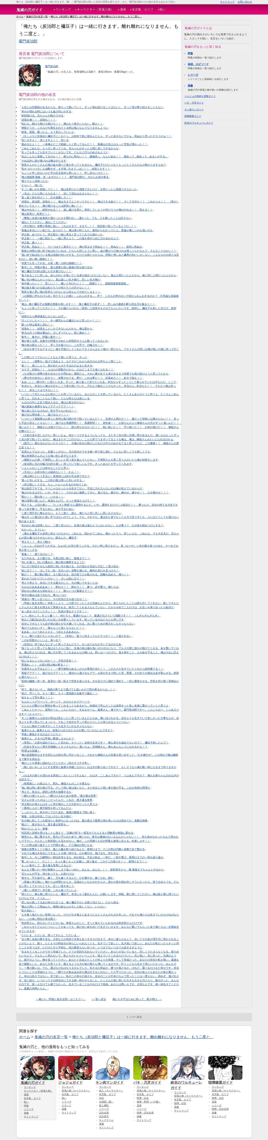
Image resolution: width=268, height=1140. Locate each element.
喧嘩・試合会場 (145, 1112)
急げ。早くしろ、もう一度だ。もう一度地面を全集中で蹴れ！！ (59, 693)
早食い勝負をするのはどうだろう (41, 734)
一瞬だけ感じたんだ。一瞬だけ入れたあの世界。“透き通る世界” (59, 795)
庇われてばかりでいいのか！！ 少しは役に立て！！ (52, 578)
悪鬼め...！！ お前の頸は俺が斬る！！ (44, 664)
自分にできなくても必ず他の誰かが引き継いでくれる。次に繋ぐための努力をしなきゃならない (77, 623)
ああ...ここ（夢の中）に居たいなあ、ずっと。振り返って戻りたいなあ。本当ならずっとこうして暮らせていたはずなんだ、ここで (98, 382)
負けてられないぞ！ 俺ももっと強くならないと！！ (52, 627)
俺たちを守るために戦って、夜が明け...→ (137, 999)
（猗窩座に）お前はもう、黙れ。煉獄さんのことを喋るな (55, 783)
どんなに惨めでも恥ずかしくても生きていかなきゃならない (56, 726)
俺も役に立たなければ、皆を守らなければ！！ (49, 410)
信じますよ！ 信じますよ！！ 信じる (45, 140)
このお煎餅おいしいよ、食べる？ (41, 640)
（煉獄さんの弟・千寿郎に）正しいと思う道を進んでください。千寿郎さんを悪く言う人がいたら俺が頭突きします (89, 459)
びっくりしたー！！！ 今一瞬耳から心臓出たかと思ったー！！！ (60, 320)
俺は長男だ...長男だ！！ (35, 213)
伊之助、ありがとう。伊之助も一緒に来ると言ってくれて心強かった (62, 234)
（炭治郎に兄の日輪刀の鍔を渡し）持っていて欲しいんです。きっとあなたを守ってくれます (76, 463)
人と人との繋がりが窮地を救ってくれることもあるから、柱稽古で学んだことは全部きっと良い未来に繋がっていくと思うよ (94, 705)
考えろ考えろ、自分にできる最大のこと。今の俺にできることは (59, 582)
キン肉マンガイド (194, 109)
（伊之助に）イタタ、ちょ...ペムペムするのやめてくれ (54, 484)
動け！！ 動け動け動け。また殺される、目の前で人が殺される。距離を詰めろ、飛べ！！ (75, 574)
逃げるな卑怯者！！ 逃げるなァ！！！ (45, 414)
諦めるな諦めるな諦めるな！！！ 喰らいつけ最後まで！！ (56, 590)
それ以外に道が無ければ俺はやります (43, 160)
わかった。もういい (33, 529)
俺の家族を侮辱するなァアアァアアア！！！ (47, 406)
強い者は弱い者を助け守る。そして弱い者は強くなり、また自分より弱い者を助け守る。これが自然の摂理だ (85, 787)
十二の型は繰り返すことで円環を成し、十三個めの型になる (56, 845)
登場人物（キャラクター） (76, 1090)
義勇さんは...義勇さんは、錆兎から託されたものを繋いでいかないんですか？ (67, 730)
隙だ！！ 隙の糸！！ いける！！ (42, 496)
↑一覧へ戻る (99, 999)
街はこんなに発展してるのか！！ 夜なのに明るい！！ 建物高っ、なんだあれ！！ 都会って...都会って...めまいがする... (94, 156)
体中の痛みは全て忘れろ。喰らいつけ (43, 595)
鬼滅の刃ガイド (29, 10)
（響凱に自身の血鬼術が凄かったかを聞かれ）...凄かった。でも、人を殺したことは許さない (76, 218)
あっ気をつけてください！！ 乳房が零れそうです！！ (54, 611)
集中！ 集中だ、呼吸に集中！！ (41, 336)
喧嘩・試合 (143, 1098)
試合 (101, 1098)
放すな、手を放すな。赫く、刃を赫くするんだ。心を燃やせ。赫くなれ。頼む (67, 877)
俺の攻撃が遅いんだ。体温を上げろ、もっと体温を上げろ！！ (58, 500)
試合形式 (104, 1116)
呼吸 (190, 53)
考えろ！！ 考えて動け (35, 541)
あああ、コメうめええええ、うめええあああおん (50, 631)
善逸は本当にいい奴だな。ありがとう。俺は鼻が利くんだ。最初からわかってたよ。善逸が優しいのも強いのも (87, 230)
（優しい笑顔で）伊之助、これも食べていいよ (49, 890)
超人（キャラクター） (111, 1090)
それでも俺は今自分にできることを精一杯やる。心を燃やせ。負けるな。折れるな (70, 853)
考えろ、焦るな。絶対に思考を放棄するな (46, 791)
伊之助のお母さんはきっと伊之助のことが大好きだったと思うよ (59, 804)
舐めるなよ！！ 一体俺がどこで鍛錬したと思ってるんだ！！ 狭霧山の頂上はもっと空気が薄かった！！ (84, 144)
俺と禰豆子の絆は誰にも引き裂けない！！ (46, 271)
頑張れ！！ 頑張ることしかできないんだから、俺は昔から (56, 328)
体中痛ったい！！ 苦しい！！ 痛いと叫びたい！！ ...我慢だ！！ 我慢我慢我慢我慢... (74, 283)
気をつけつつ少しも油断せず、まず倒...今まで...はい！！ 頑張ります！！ (65, 168)
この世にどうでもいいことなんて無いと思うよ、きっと (54, 357)
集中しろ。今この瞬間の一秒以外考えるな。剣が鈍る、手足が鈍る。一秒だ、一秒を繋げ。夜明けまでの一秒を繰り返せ (92, 857)
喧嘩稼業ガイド (192, 116)
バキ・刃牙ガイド (194, 102)
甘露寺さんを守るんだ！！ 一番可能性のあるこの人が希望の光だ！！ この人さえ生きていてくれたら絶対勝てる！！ (92, 668)
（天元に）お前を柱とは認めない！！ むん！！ (50, 472)
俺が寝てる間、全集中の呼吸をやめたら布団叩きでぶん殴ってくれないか (64, 340)
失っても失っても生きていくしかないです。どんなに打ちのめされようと (64, 152)
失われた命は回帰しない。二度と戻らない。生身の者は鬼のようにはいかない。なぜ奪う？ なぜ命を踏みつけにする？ (92, 525)
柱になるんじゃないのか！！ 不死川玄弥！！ (49, 660)
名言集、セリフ (142, 9)
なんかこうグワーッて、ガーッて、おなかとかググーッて (55, 701)
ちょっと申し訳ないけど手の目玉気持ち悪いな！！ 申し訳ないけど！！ (64, 172)
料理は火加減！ (30, 750)
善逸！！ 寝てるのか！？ (37, 554)
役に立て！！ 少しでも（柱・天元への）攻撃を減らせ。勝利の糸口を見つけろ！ (70, 570)
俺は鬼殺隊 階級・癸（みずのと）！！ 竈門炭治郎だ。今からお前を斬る (65, 177)
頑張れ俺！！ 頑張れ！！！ (38, 119)
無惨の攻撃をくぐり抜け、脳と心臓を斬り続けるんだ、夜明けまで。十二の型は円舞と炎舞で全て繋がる (83, 849)
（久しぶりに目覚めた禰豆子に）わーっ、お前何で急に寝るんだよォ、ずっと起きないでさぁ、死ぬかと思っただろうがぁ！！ (96, 136)
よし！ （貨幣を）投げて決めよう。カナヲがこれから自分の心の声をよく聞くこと (71, 361)
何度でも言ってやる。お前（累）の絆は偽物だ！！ (51, 263)
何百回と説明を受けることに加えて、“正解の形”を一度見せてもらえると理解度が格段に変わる (77, 832)
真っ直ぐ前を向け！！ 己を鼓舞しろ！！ (46, 197)
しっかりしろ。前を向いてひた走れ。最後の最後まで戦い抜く (58, 812)
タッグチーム (106, 1120)
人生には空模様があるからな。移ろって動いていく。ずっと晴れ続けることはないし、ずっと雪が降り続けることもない (92, 107)
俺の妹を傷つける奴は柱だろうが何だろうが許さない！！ (55, 287)
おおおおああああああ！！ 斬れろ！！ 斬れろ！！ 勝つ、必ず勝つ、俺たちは (70, 587)
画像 (190, 85)
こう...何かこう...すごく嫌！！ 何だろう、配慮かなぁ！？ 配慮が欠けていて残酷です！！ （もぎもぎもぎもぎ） (90, 615)
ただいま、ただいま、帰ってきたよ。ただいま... (50, 935)
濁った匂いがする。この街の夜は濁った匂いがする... (52, 480)
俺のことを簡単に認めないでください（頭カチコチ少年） (55, 763)
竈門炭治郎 (28, 41)
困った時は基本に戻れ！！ (37, 324)
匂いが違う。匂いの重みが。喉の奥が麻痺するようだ (52, 562)
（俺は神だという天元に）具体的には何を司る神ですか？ (55, 476)
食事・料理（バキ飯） (149, 1101)
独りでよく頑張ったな (34, 181)
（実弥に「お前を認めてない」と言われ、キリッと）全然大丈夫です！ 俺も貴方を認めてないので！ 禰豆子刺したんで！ (94, 742)
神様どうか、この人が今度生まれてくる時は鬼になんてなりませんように (64, 127)
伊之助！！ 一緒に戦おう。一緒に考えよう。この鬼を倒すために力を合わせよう (70, 238)
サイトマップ (227, 1)
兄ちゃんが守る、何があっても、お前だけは (47, 873)
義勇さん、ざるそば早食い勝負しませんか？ (47, 738)
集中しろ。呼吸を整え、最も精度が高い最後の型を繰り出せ (56, 267)
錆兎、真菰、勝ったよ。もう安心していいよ (47, 132)
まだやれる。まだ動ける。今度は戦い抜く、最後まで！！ (55, 558)
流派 (139, 1105)
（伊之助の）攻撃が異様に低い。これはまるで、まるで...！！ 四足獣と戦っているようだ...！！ (78, 226)
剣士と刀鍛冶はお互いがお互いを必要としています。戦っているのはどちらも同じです (72, 619)
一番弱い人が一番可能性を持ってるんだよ (46, 808)
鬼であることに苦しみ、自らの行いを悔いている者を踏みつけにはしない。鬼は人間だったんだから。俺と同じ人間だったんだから (98, 275)
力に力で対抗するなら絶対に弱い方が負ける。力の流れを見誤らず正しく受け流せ (70, 566)
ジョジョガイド (75, 1080)
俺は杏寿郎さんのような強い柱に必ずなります (49, 455)
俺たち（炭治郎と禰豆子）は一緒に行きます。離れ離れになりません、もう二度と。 (96, 16)
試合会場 (104, 1112)
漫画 (123, 9)
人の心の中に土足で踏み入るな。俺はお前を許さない (52, 402)
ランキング (63, 9)
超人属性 (104, 1105)
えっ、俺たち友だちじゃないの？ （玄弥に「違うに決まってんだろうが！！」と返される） (76, 636)
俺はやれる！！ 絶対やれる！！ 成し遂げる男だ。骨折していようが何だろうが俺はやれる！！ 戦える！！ (87, 209)
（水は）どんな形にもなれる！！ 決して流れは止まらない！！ (59, 193)
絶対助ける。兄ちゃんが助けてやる (42, 115)
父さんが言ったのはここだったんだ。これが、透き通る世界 (56, 800)
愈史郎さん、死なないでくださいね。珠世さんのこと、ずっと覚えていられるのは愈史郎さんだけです (81, 923)
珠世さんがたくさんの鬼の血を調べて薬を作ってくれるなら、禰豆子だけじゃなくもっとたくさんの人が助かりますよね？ (93, 164)
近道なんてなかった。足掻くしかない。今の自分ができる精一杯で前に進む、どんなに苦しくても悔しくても (85, 451)
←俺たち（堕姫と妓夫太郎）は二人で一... (61, 999)
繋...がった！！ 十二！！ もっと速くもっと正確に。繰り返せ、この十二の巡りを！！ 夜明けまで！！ (84, 861)
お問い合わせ (245, 1)
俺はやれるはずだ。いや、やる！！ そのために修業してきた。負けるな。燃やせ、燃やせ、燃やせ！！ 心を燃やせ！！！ (94, 492)
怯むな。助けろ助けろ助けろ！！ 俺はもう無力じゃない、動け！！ (62, 123)
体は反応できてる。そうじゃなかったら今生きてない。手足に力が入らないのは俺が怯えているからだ (81, 488)
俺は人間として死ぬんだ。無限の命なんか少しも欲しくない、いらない (63, 906)
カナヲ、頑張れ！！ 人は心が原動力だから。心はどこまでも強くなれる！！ (67, 369)
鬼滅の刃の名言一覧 (37, 16)
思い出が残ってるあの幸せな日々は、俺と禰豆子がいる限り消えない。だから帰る (70, 902)
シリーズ (193, 74)
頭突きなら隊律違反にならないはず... (43, 316)
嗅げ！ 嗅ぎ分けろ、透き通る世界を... (44, 824)
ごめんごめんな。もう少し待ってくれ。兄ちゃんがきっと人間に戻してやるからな (70, 148)
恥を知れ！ (28, 910)
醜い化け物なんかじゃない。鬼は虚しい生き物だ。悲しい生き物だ (60, 279)
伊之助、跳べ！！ (31, 242)
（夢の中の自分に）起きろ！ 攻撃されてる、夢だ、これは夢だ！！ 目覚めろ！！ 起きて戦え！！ (81, 377)
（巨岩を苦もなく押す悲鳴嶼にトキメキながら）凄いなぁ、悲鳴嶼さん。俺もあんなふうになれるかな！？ (84, 746)
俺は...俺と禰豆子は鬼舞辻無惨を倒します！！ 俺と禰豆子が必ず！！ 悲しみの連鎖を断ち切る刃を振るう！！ (88, 304)
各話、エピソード (198, 64)
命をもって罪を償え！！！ (37, 697)
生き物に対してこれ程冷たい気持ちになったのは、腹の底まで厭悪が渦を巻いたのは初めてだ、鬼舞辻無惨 (84, 820)
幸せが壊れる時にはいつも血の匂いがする (46, 111)
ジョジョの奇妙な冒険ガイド (200, 96)
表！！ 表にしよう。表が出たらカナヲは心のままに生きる (56, 365)
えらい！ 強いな (31, 185)
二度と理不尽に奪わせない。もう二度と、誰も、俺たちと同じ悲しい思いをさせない (71, 513)
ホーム (19, 16)
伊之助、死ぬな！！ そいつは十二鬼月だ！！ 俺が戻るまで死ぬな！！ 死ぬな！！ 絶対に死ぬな (81, 246)
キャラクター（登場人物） (95, 9)
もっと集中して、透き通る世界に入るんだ (46, 865)
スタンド (66, 1105)
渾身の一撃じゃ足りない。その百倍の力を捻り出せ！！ (54, 599)
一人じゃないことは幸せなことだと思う (45, 468)
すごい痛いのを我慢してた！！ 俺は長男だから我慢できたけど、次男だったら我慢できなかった (79, 189)
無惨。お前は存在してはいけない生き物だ (46, 816)
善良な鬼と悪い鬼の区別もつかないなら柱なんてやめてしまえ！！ (60, 291)
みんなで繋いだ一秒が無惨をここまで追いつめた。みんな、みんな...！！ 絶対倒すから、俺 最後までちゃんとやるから (92, 869)
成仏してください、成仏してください (43, 222)
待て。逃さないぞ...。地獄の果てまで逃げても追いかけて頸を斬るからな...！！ (68, 689)
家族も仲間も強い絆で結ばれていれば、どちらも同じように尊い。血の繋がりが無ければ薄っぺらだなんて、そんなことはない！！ (98, 250)
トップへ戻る (134, 1016)
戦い (162, 9)
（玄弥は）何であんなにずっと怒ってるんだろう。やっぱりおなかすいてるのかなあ (71, 644)
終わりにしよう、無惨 (34, 828)
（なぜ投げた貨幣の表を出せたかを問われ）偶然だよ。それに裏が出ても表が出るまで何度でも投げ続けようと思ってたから (94, 373)
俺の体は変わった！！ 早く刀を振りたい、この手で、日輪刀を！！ (62, 345)
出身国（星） (106, 1101)
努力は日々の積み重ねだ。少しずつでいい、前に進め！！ (55, 332)
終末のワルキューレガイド (198, 123)
